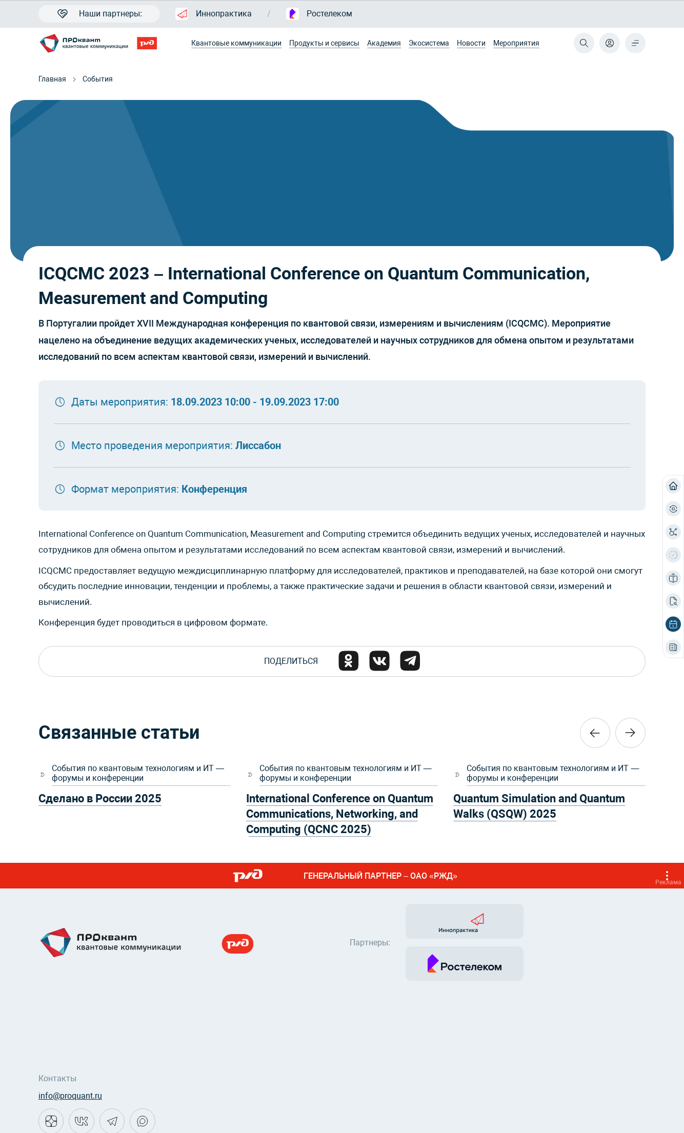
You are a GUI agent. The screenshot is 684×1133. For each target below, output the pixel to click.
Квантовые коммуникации (236, 43)
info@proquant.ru (70, 1054)
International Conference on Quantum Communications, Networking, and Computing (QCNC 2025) (339, 814)
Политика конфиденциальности (100, 1113)
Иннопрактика (213, 14)
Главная (52, 79)
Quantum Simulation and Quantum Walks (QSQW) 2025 (539, 807)
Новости (471, 43)
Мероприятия (516, 43)
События (98, 79)
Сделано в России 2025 (100, 799)
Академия (384, 43)
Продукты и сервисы (324, 43)
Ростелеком (319, 14)
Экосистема (429, 43)
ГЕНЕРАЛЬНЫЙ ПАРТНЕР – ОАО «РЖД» (454, 876)
